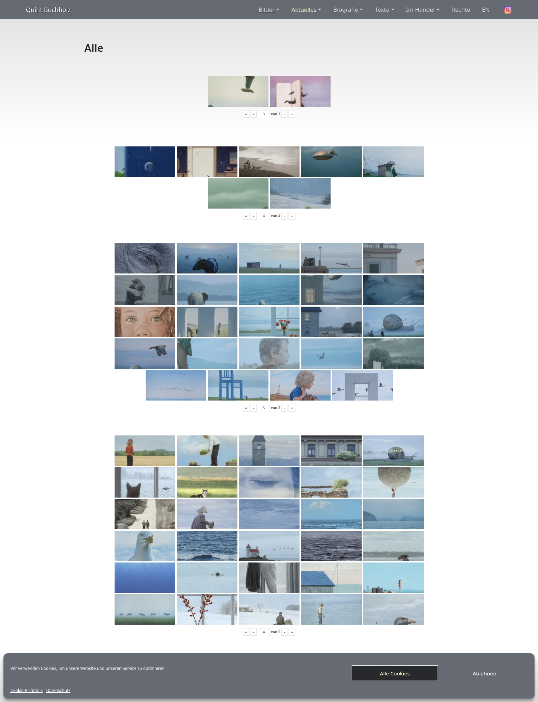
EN (486, 9)
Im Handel (420, 9)
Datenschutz (58, 690)
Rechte (460, 9)
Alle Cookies (395, 673)
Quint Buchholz (48, 10)
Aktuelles (303, 9)
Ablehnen (485, 673)
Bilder (266, 9)
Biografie (345, 9)
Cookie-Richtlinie (26, 690)
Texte (382, 9)
